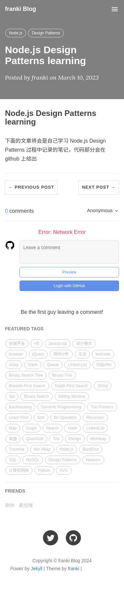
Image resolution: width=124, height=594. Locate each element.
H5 (36, 343)
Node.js (15, 33)
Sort (41, 417)
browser (16, 354)
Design (75, 438)
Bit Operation (65, 417)
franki (73, 568)
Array (14, 364)
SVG (64, 470)
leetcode (103, 354)
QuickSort (35, 438)
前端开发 (17, 343)
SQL (13, 460)
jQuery (38, 354)
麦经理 (26, 505)
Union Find (18, 417)
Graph (31, 428)
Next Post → (98, 187)
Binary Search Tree (26, 375)
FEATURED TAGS (24, 328)
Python (44, 470)
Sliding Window (71, 396)
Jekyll (36, 568)
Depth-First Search (71, 386)
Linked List (77, 364)
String (102, 386)
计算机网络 (19, 470)
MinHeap (98, 438)
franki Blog (20, 9)
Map (13, 428)
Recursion (95, 417)
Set (12, 396)
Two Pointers (102, 407)
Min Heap (42, 449)
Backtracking (20, 407)
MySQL (32, 460)
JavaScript (57, 343)
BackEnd (91, 449)
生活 (82, 354)
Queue (53, 364)
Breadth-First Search (27, 386)
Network (93, 460)
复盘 (13, 438)
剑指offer (104, 364)
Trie (56, 438)
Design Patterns (46, 33)
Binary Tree (62, 375)
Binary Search (36, 396)
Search (52, 428)
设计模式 (84, 343)
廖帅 (9, 505)
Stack (33, 364)
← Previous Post (31, 187)
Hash (72, 428)
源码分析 (61, 354)
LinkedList (95, 428)
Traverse (16, 449)
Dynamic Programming (61, 407)
